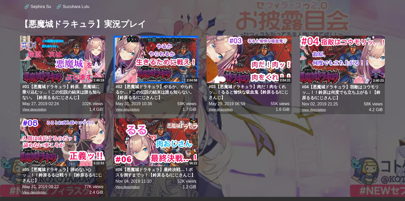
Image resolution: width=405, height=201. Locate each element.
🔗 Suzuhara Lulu (72, 6)
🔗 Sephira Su (37, 6)
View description (34, 109)
